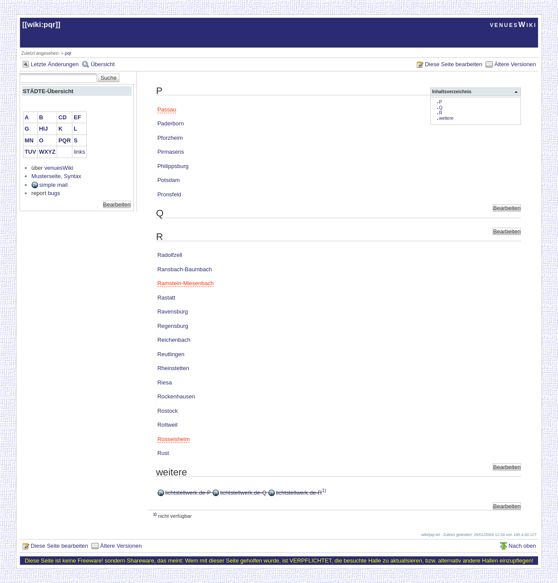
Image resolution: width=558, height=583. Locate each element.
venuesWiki (513, 24)
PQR (64, 140)
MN (29, 140)
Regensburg (172, 326)
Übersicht (103, 64)
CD (62, 117)
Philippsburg (173, 166)
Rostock (167, 411)
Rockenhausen (176, 396)
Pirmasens (170, 151)
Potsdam (168, 180)
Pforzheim (170, 138)
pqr (68, 53)
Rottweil (167, 424)
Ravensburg (172, 311)
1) (324, 490)
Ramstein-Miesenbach (185, 283)
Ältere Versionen (515, 64)
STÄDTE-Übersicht (48, 91)
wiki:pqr (41, 24)
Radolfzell (169, 255)
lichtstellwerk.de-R (299, 492)
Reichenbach (174, 340)
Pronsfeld (169, 194)
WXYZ (47, 151)
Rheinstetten (173, 368)
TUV (30, 151)
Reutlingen (170, 354)
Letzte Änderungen (55, 64)
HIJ (43, 128)
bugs (54, 193)
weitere (446, 118)
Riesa (164, 382)
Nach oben (522, 546)
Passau (166, 109)
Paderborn (170, 123)
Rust (163, 453)
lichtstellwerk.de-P (188, 492)
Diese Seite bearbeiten (454, 64)
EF (77, 117)
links (79, 151)
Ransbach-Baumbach (184, 269)
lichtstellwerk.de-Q (243, 492)
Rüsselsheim (173, 439)
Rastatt (166, 297)
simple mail (53, 185)
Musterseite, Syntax (56, 176)
